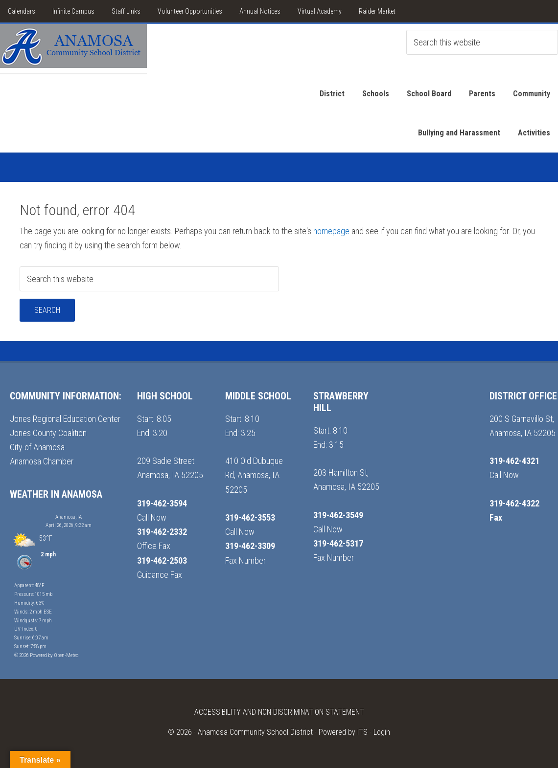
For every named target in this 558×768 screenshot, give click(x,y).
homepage (331, 231)
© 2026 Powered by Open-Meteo (46, 655)
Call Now (151, 517)
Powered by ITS (343, 732)
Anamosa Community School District (255, 732)
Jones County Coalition (48, 433)
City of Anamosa (37, 447)
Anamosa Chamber (41, 461)
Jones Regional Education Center (65, 419)
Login (381, 732)
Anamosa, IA (68, 517)
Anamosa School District (73, 48)
